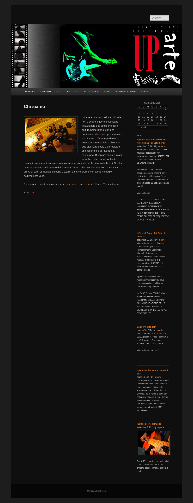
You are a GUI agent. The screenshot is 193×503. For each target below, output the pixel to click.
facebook (71, 184)
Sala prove (72, 91)
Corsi (58, 91)
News (107, 91)
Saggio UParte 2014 (146, 327)
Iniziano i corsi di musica (149, 424)
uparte (162, 146)
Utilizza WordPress (96, 491)
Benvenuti (30, 91)
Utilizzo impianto (91, 91)
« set (143, 127)
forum (87, 184)
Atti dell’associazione (125, 91)
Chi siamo (45, 91)
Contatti (145, 91)
